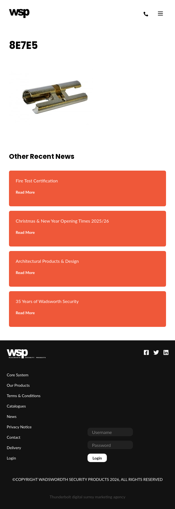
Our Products (18, 385)
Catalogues (16, 406)
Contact (13, 437)
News (12, 416)
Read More (25, 192)
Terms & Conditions (23, 395)
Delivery (14, 447)
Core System (17, 374)
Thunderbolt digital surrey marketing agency (87, 496)
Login (11, 458)
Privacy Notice (19, 426)
